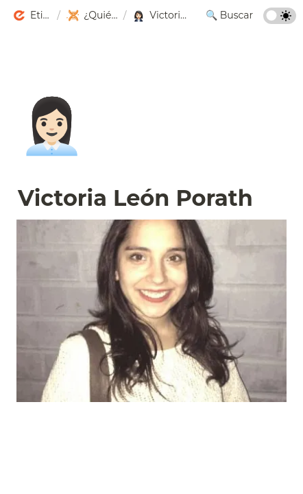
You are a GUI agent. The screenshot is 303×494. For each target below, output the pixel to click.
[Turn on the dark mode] (279, 20)
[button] (32, 16)
